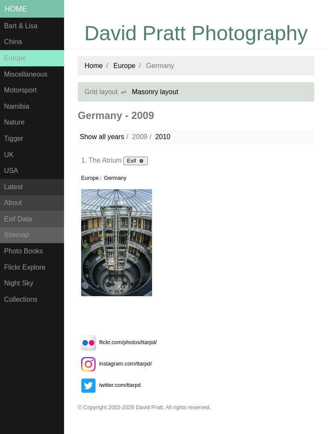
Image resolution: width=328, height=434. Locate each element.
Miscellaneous (25, 74)
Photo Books (23, 251)
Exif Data (18, 219)
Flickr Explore (25, 267)
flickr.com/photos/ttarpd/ (117, 342)
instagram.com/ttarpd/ (115, 363)
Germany (115, 178)
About (13, 202)
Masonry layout (155, 91)
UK (9, 154)
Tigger (13, 138)
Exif (135, 160)
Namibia (16, 106)
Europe (15, 58)
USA (11, 170)
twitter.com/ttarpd (109, 385)
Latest (13, 186)
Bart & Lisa (21, 26)
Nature (14, 122)
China (13, 41)
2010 (162, 136)
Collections (21, 299)
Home (16, 9)
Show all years (102, 136)
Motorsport (20, 90)
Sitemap (16, 234)
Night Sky (18, 283)
